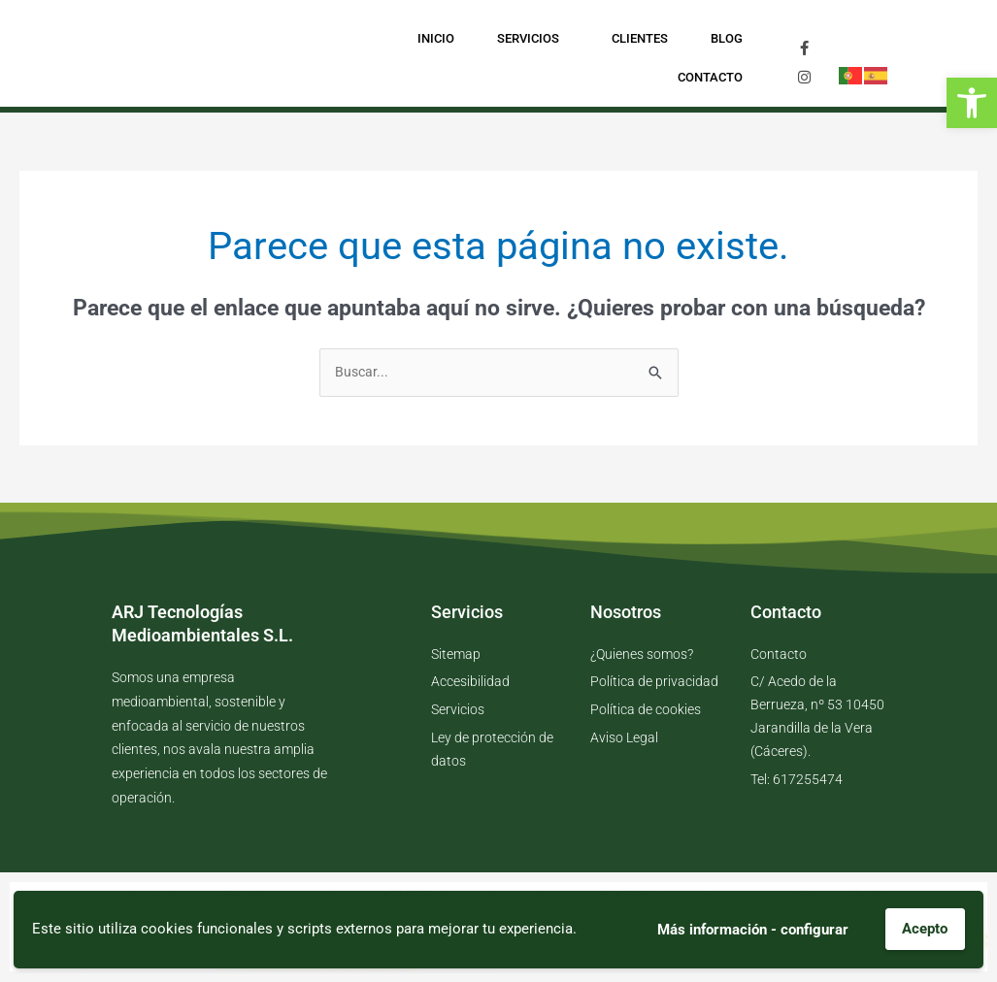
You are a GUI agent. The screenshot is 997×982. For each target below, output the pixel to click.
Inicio (435, 38)
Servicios (533, 39)
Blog (727, 38)
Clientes (640, 38)
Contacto (710, 77)
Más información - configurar (751, 928)
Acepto (924, 928)
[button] (972, 103)
